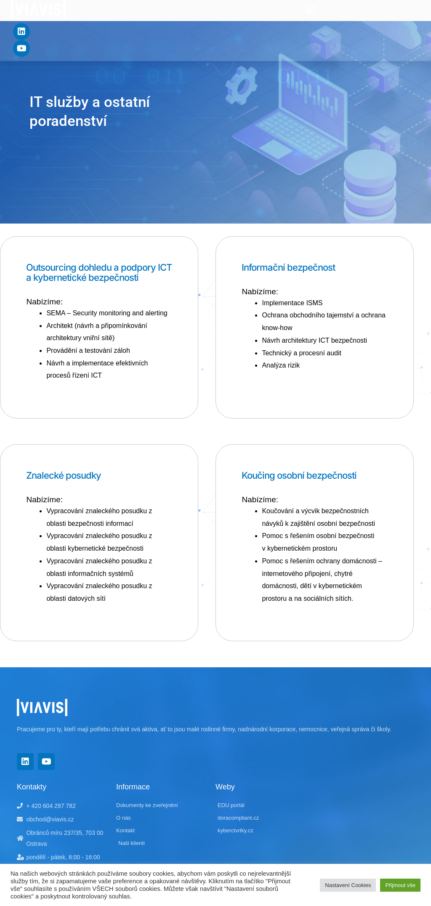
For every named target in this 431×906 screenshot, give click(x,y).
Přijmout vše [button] (400, 885)
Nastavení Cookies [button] (348, 885)
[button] (311, 10)
